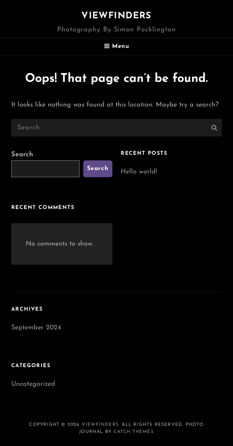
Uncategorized (33, 384)
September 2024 (36, 327)
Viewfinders (116, 16)
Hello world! (139, 171)
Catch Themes (133, 432)
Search (22, 154)
